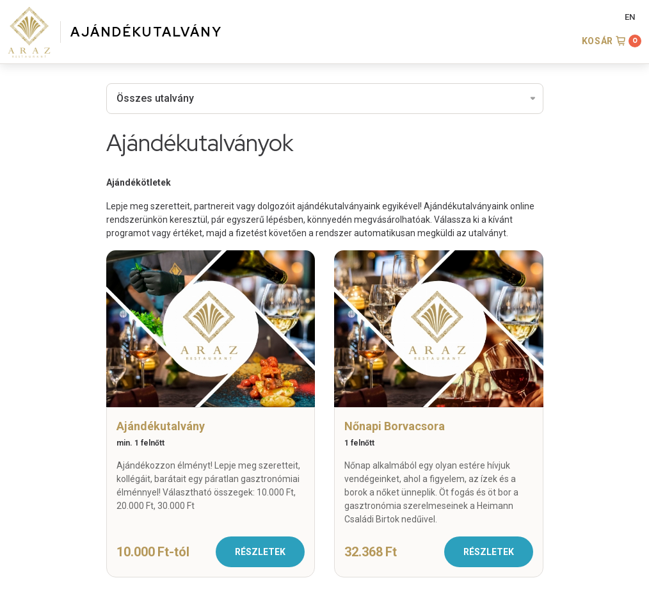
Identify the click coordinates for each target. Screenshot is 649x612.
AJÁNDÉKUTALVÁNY (146, 32)
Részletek (260, 552)
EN (630, 17)
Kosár (598, 41)
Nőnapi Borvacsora (394, 426)
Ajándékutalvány (160, 426)
